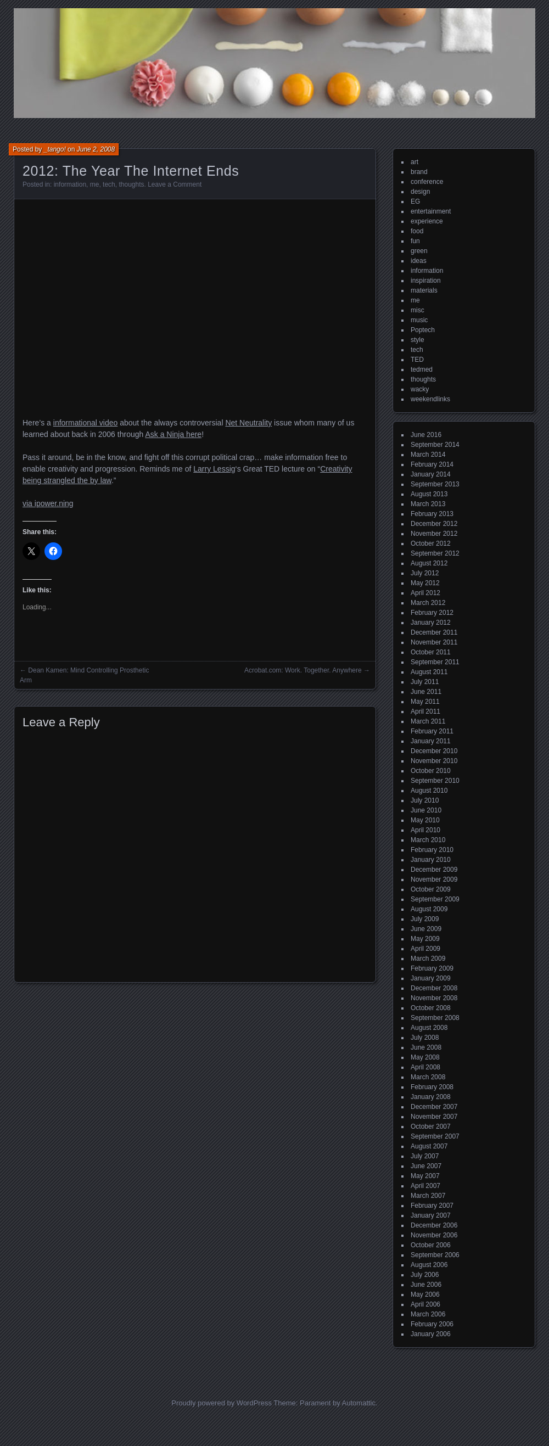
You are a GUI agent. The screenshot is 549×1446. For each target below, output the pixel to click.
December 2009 (434, 869)
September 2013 (435, 484)
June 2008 (426, 1047)
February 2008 (432, 1087)
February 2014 (432, 464)
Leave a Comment (174, 184)
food (417, 231)
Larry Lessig (214, 468)
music (419, 320)
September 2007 (435, 1136)
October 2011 (431, 652)
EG (415, 201)
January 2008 (431, 1097)
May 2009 (425, 939)
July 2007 (425, 1156)
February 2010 (432, 850)
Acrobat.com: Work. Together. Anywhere (303, 670)
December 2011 (434, 632)
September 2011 (435, 662)
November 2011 (434, 642)
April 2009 (425, 948)
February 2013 (432, 514)
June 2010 (426, 810)
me (94, 184)
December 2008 (434, 988)
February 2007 (432, 1205)
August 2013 (429, 494)
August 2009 (429, 909)
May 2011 (425, 701)
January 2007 (431, 1215)
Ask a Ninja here (173, 434)
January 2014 (431, 474)
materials (424, 290)
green (419, 251)
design (420, 191)
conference (427, 182)
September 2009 (435, 899)
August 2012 (429, 563)
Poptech (423, 330)
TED (417, 359)
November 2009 (434, 879)
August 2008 (429, 1028)
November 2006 (434, 1235)
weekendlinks (430, 399)
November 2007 (434, 1116)
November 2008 (434, 998)
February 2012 (432, 612)
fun (415, 241)
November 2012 (434, 533)
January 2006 (431, 1334)
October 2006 (431, 1245)
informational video (85, 422)
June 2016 (426, 435)
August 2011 (429, 672)
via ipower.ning (48, 503)
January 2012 (431, 622)
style (417, 340)
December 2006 (434, 1225)
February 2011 (432, 731)
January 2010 (431, 860)
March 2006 (428, 1314)
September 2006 (435, 1255)
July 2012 (425, 573)
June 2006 (426, 1284)
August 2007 (429, 1146)
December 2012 (434, 524)
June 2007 (426, 1166)
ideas (419, 261)
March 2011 (428, 721)
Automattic (359, 1403)
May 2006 (425, 1294)
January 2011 (431, 741)
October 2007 (431, 1126)
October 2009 (431, 889)
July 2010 (425, 800)
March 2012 (428, 603)
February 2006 (432, 1324)
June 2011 (426, 692)
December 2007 (434, 1107)
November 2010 (434, 761)
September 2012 (435, 553)
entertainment (431, 211)
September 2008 (435, 1018)
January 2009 (431, 978)
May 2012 (425, 583)
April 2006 (425, 1304)
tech (109, 184)
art (414, 162)
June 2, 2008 (96, 149)
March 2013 (428, 504)
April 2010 (425, 830)
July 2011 (425, 682)
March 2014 (428, 454)
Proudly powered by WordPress (221, 1403)
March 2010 (428, 840)
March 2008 (428, 1077)
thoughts (131, 184)
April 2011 (425, 711)
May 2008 (425, 1057)
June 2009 (426, 929)
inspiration (426, 280)
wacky (420, 389)
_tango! (55, 149)
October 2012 (431, 543)
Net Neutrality (248, 422)
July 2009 (425, 919)
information (70, 184)
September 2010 (435, 780)
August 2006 (429, 1265)
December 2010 (434, 751)
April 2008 (425, 1067)
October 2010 (431, 771)
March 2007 (428, 1196)
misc (417, 310)
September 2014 (435, 445)
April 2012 (425, 593)
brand (419, 172)
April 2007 (425, 1186)
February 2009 (432, 968)
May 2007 (425, 1176)
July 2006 (425, 1275)
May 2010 (425, 820)
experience (427, 221)
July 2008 (425, 1037)
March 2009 (428, 958)
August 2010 (429, 790)
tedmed (422, 369)
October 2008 (431, 1008)
